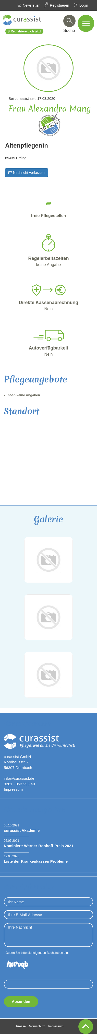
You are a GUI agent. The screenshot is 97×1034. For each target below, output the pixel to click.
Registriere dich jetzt (24, 31)
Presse (21, 1026)
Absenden (21, 1001)
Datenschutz (36, 1026)
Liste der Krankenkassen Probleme (36, 861)
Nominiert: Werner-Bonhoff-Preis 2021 (38, 846)
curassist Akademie (22, 830)
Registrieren (59, 5)
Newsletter (31, 5)
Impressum (13, 789)
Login (83, 5)
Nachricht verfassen (26, 173)
